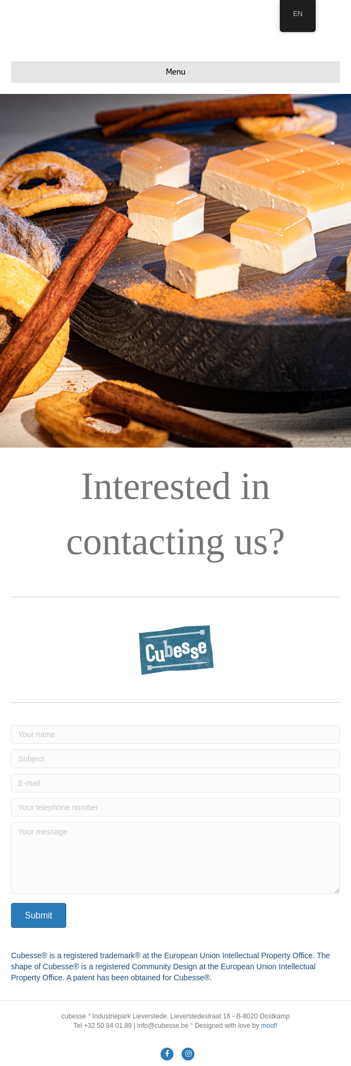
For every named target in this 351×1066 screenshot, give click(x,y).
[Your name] (175, 734)
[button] (38, 915)
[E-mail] (175, 783)
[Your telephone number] (175, 807)
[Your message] (175, 858)
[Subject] (175, 758)
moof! (269, 1026)
